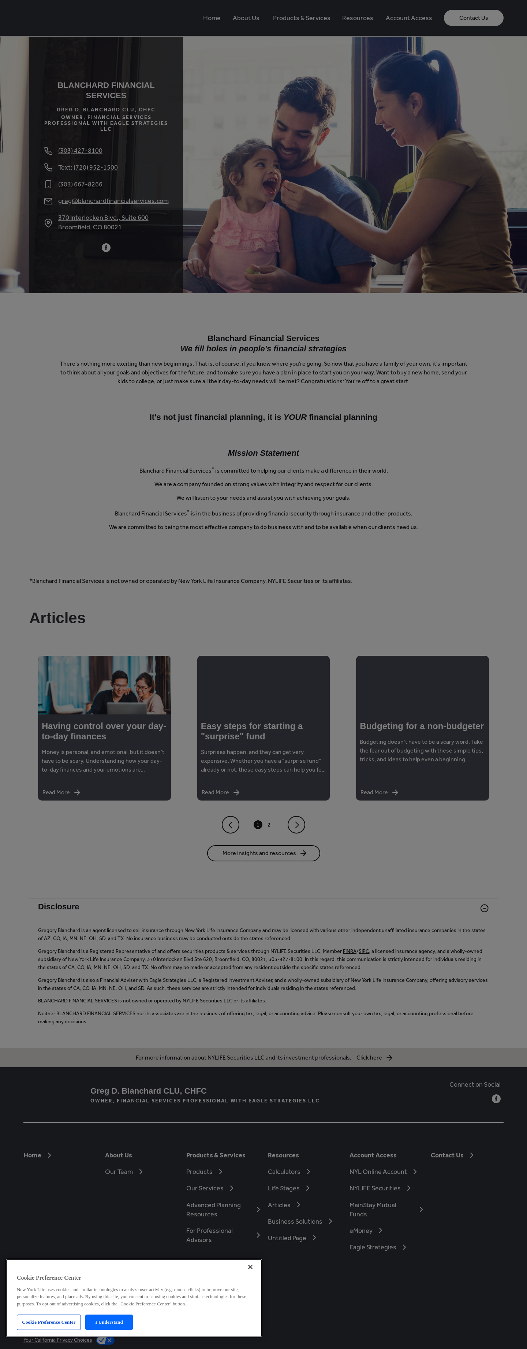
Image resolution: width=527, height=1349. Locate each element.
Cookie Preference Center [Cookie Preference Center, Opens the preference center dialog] (48, 1322)
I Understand (109, 1322)
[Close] (250, 1267)
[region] (134, 1298)
